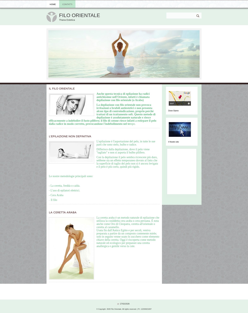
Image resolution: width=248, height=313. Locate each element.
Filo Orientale (79, 15)
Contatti (67, 4)
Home (53, 4)
